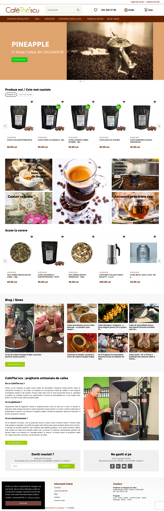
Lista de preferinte (61, 491)
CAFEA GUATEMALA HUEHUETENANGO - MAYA (48, 276)
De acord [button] (23, 503)
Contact (57, 497)
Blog (56, 494)
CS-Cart (45, 508)
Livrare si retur (59, 500)
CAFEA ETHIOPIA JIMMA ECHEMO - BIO (78, 141)
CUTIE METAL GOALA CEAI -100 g (143, 276)
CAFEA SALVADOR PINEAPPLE (19, 140)
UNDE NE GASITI (138, 2)
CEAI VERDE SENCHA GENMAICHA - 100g (77, 276)
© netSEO (70, 508)
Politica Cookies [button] (33, 497)
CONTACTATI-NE (153, 2)
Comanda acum (19, 60)
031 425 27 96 (108, 10)
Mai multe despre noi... (16, 443)
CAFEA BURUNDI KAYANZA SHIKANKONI (141, 141)
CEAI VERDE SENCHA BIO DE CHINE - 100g (19, 276)
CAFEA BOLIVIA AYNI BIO (109, 140)
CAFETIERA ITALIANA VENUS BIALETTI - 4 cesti (111, 276)
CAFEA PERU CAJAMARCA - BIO (51, 140)
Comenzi (57, 488)
